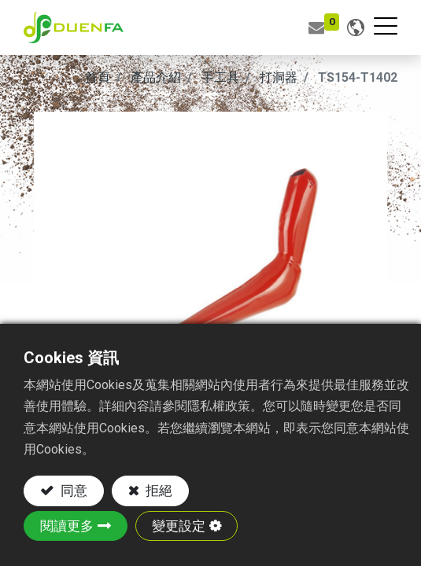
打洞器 (278, 77)
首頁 (97, 77)
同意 (72, 490)
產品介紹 (156, 77)
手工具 (220, 77)
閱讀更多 (67, 526)
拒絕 (157, 490)
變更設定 (178, 526)
